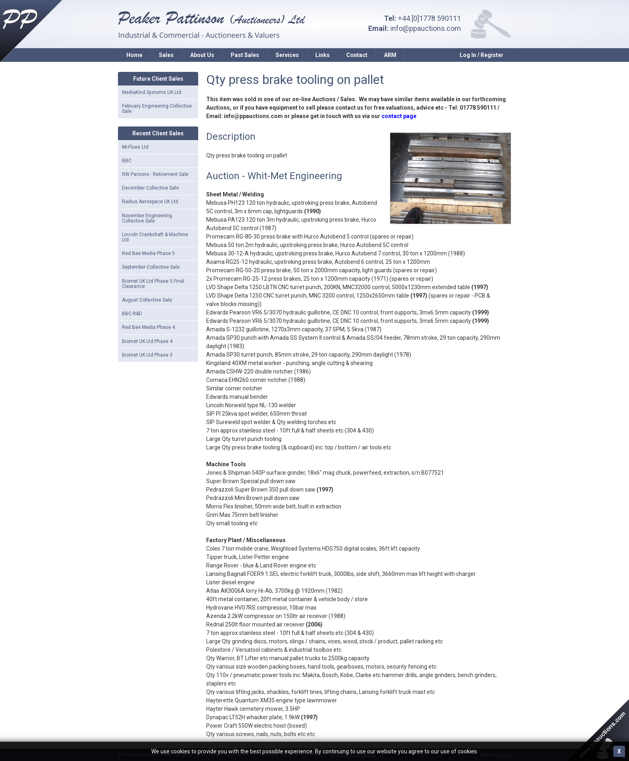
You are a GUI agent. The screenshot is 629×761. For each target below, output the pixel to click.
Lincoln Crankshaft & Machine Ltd (155, 237)
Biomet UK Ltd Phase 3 (147, 355)
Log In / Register (481, 55)
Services (287, 55)
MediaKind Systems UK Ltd (151, 92)
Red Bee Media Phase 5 (148, 253)
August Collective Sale (147, 300)
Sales (166, 55)
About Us (202, 55)
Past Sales (245, 55)
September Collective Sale (151, 267)
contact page (398, 116)
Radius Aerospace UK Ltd (150, 201)
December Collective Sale (150, 188)
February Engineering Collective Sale (157, 108)
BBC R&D (132, 313)
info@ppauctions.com (425, 28)
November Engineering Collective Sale (147, 218)
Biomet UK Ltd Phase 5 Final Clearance (153, 283)
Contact (356, 55)
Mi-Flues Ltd (135, 147)
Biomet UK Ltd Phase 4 (147, 341)
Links (322, 55)
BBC (127, 160)
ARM (390, 55)
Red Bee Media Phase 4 (148, 327)
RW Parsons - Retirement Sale (155, 174)
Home (134, 55)
